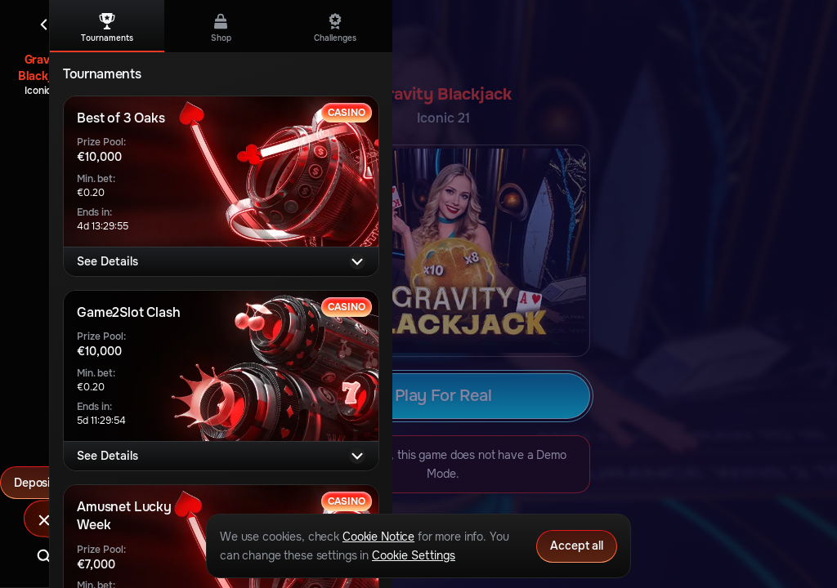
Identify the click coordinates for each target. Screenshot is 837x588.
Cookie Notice (378, 536)
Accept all (576, 545)
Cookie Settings (413, 555)
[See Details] (357, 261)
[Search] (44, 556)
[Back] (44, 24)
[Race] (44, 520)
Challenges (335, 28)
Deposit (44, 482)
